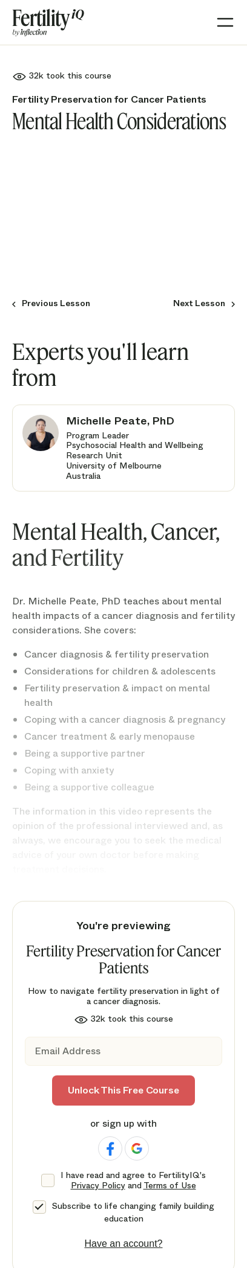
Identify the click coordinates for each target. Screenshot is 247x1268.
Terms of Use (169, 1185)
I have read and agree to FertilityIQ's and (133, 1180)
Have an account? (124, 1243)
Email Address (67, 1051)
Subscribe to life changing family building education (133, 1212)
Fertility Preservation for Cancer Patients (109, 99)
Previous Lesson (56, 303)
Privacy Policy (98, 1185)
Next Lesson (199, 303)
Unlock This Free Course (123, 1090)
